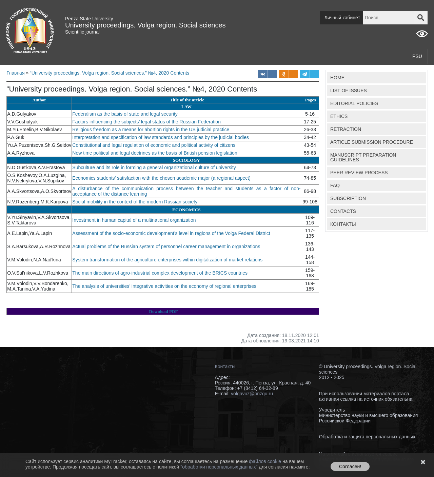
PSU (417, 56)
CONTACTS (343, 211)
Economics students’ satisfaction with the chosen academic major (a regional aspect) (162, 178)
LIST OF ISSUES (348, 90)
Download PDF (163, 311)
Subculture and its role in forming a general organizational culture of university (154, 167)
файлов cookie (265, 461)
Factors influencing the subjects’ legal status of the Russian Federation (147, 121)
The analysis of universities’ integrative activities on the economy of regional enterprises (165, 286)
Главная (15, 73)
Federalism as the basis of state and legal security (125, 114)
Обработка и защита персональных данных (367, 436)
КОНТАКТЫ (343, 224)
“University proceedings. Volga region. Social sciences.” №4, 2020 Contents (109, 73)
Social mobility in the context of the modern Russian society (135, 201)
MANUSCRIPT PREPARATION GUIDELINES (363, 157)
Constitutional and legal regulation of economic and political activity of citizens (153, 145)
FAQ (335, 185)
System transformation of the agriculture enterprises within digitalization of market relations (167, 259)
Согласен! (350, 466)
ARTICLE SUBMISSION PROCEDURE (371, 142)
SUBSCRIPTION (348, 198)
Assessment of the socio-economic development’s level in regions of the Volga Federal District (171, 233)
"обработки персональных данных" (219, 467)
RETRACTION (345, 129)
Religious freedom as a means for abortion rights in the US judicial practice (150, 129)
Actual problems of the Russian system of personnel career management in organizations (166, 246)
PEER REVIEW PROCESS (359, 172)
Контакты (225, 366)
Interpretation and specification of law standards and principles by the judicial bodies (161, 137)
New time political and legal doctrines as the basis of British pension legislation (154, 153)
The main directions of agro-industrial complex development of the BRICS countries (160, 273)
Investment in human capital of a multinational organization (134, 220)
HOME (337, 77)
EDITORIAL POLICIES (354, 103)
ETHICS (339, 116)
